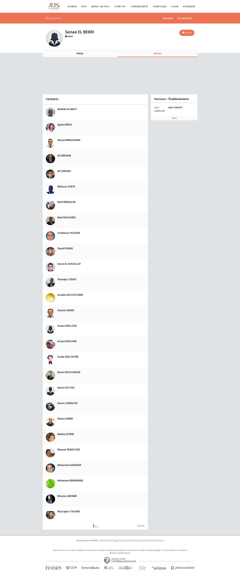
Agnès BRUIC (64, 124)
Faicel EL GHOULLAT (69, 264)
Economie (189, 6)
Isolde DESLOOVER (67, 356)
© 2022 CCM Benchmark (120, 553)
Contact (73, 550)
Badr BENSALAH (66, 202)
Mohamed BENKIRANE (70, 480)
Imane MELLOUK (67, 325)
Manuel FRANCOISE (68, 449)
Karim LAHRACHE (67, 403)
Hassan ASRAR (65, 310)
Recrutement (91, 550)
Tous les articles (169, 550)
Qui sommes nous (60, 550)
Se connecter (184, 18)
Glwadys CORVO (67, 279)
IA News (72, 6)
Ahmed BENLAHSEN (68, 140)
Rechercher (55, 18)
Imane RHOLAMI (67, 341)
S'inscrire (168, 18)
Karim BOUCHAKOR (68, 372)
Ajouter (188, 32)
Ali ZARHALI (64, 171)
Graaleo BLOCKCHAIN (70, 295)
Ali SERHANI (64, 155)
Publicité (81, 550)
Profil (79, 53)
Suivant (140, 525)
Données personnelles (115, 550)
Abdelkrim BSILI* (67, 109)
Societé (101, 550)
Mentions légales (154, 550)
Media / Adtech (100, 6)
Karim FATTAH (66, 387)
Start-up (120, 6)
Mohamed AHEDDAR (69, 465)
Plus (174, 118)
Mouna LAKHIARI (67, 496)
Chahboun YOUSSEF (68, 233)
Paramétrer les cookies (136, 550)
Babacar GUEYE (66, 186)
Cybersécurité (139, 6)
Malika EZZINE (65, 434)
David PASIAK (65, 248)
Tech (83, 6)
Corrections (182, 550)
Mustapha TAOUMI (68, 511)
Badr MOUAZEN (66, 217)
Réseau (157, 53)
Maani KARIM (65, 418)
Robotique (159, 6)
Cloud (175, 6)
